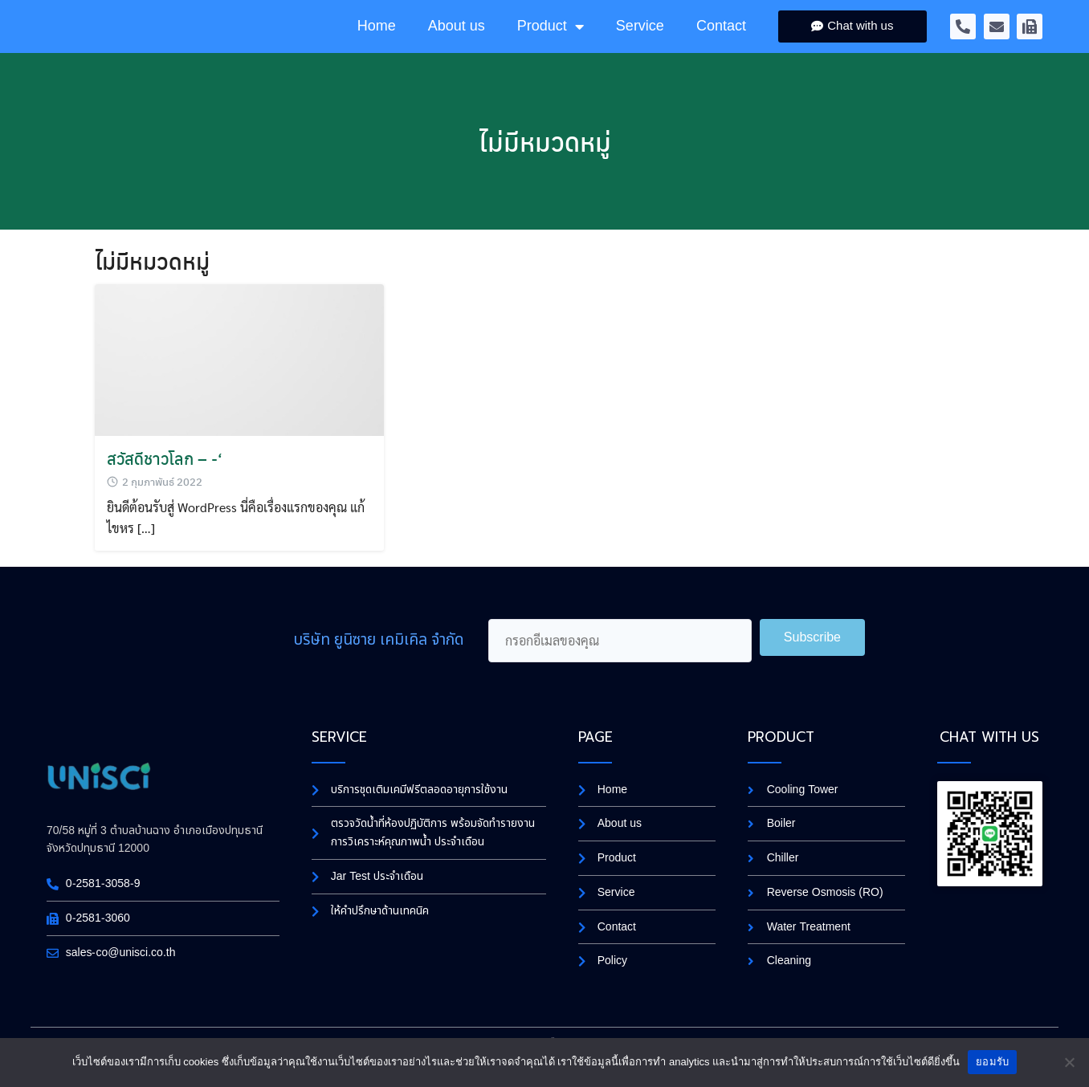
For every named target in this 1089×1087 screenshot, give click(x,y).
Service (640, 40)
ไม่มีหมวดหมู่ (545, 171)
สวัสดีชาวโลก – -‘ (164, 487)
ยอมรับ (992, 1062)
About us (456, 40)
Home (376, 40)
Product (550, 41)
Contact (721, 40)
